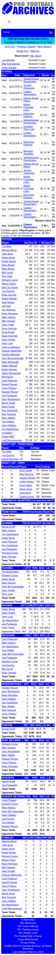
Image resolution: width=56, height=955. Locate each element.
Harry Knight (8, 339)
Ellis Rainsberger (11, 64)
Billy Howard (8, 321)
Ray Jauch (35, 56)
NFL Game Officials (28, 926)
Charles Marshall (11, 354)
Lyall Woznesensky (12, 440)
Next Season (44, 46)
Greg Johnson (9, 328)
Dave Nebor (26, 485)
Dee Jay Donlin (10, 287)
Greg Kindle (8, 332)
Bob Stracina (26, 474)
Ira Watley (7, 433)
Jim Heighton (9, 310)
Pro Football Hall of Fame (28, 936)
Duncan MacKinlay (12, 351)
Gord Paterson (9, 380)
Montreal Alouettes (28, 152)
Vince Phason (9, 388)
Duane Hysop (27, 496)
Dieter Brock (8, 257)
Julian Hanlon (27, 481)
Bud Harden (8, 302)
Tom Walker (8, 421)
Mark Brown (8, 269)
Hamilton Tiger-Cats (28, 128)
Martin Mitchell (9, 366)
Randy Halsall (9, 298)
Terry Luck (7, 343)
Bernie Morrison (10, 459)
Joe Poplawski (9, 395)
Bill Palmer (7, 377)
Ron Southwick (10, 410)
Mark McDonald (10, 362)
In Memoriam (28, 919)
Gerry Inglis (8, 325)
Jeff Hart (6, 306)
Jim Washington (10, 429)
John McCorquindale (13, 358)
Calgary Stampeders (29, 93)
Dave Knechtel (9, 336)
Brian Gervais (9, 295)
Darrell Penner (9, 384)
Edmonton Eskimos (28, 115)
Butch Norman (9, 369)
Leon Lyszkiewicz (11, 347)
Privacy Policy (28, 942)
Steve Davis (26, 489)
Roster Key (22, 51)
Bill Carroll (7, 272)
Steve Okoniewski (11, 373)
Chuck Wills (8, 436)
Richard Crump (10, 280)
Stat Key (34, 51)
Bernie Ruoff (8, 403)
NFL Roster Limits (28, 933)
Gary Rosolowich (11, 399)
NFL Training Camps (28, 929)
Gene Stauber (9, 67)
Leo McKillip (8, 60)
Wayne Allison (9, 250)
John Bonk (7, 254)
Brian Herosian (10, 313)
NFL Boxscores (28, 923)
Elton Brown (8, 265)
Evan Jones (26, 470)
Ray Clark (7, 276)
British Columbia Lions (28, 107)
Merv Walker (8, 418)
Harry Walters (9, 425)
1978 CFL (10, 46)
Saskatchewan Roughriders (31, 80)
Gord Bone (25, 493)
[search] (27, 22)
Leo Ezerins (8, 291)
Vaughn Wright (27, 478)
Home (6, 32)
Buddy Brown (9, 261)
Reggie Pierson (10, 392)
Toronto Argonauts (28, 86)
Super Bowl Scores (28, 939)
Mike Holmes (9, 317)
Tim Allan (6, 246)
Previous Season (26, 46)
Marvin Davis (9, 283)
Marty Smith (8, 407)
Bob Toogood (9, 414)
